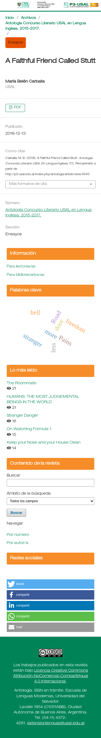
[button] (50, 584)
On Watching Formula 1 (29, 429)
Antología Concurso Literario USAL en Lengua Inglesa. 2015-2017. (45, 26)
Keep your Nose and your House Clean (44, 443)
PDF (17, 108)
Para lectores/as (21, 266)
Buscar (13, 476)
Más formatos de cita (28, 184)
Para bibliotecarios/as (25, 275)
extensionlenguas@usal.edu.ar (56, 723)
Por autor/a (17, 543)
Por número (18, 535)
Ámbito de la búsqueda (29, 494)
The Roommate (21, 383)
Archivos (28, 18)
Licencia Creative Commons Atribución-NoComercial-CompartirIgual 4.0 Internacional (50, 676)
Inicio (9, 18)
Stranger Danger (22, 416)
